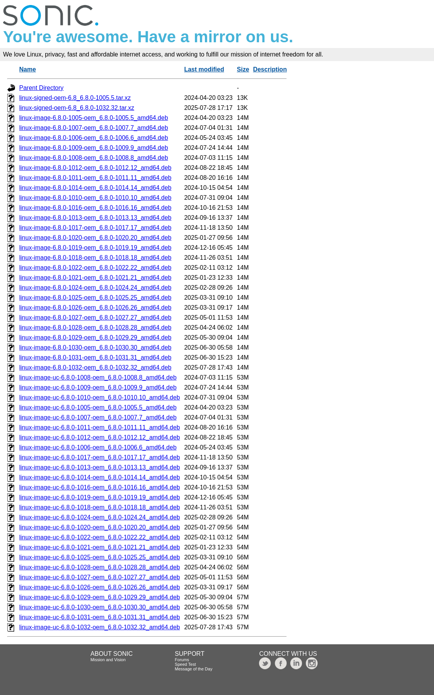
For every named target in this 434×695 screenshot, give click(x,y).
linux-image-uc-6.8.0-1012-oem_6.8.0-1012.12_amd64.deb (99, 437)
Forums (182, 659)
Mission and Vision (108, 659)
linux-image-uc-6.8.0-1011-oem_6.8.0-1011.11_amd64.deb (99, 427)
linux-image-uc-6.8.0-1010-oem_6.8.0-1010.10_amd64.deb (99, 397)
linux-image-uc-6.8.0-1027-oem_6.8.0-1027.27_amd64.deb (99, 577)
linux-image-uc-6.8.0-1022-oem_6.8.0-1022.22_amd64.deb (99, 537)
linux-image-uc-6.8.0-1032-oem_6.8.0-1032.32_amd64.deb (99, 627)
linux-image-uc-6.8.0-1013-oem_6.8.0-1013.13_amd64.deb (99, 467)
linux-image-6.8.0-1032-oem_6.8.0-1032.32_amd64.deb (95, 367)
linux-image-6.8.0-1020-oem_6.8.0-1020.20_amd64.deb (95, 237)
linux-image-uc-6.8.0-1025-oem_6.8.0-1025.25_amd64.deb (99, 557)
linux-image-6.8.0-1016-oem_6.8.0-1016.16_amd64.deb (95, 207)
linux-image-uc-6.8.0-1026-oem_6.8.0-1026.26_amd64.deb (99, 587)
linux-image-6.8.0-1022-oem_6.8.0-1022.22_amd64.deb (95, 267)
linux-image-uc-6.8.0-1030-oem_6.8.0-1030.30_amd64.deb (99, 607)
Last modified (204, 69)
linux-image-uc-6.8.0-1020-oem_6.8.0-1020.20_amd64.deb (99, 527)
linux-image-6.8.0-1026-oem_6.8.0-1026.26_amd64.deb (95, 307)
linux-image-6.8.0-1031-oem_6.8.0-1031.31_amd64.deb (95, 357)
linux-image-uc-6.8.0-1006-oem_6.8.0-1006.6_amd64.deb (98, 447)
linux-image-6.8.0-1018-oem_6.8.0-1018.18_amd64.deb (95, 257)
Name (27, 69)
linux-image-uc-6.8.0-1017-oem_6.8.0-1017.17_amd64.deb (99, 457)
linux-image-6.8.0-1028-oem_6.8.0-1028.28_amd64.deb (95, 327)
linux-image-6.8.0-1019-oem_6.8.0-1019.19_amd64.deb (95, 247)
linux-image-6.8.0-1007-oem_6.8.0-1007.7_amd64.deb (93, 127)
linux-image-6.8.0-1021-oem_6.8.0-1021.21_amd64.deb (95, 277)
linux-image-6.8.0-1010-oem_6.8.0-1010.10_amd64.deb (95, 197)
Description (270, 69)
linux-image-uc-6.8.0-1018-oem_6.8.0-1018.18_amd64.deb (99, 507)
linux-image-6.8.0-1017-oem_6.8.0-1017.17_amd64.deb (95, 227)
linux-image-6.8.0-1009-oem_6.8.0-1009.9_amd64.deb (93, 147)
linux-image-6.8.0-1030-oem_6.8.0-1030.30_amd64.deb (95, 347)
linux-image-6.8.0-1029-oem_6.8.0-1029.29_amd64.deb (95, 337)
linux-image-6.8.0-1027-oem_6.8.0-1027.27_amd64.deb (95, 317)
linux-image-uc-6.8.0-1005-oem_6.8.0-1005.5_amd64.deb (98, 407)
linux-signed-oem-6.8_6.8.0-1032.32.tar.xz (76, 107)
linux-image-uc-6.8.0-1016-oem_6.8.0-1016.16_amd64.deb (99, 487)
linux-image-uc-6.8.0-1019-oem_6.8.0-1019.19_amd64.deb (99, 497)
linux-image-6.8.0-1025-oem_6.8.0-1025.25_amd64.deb (95, 297)
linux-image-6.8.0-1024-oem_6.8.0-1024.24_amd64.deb (95, 287)
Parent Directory (41, 88)
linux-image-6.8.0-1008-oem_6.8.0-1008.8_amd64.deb (93, 157)
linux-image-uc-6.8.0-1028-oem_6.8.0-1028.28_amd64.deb (99, 567)
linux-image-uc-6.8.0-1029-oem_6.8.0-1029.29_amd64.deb (99, 597)
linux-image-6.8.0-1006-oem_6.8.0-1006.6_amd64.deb (93, 137)
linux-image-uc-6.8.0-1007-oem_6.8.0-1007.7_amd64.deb (98, 417)
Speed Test (185, 664)
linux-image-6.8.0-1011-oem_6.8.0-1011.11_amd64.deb (95, 177)
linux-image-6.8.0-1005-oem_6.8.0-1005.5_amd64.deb (93, 117)
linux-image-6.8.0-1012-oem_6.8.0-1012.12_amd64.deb (95, 167)
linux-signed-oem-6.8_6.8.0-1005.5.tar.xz (75, 98)
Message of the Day (194, 669)
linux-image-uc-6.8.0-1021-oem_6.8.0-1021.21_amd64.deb (99, 547)
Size (243, 69)
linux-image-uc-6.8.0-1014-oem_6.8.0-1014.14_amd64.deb (99, 477)
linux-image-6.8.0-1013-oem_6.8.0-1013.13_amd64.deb (95, 217)
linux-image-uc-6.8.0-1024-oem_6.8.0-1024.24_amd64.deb (99, 517)
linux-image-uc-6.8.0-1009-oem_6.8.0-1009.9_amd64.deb (98, 387)
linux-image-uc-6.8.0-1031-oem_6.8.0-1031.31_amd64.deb (99, 617)
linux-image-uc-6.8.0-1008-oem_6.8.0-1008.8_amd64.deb (98, 377)
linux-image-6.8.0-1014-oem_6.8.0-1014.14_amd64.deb (95, 187)
